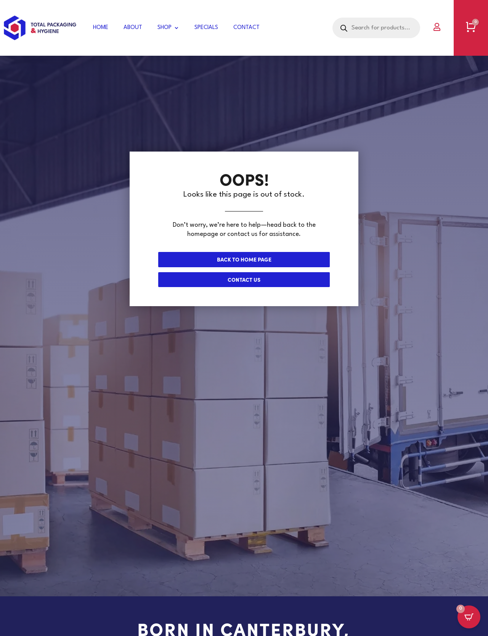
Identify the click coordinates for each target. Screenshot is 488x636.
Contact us (244, 279)
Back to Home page (244, 259)
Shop (164, 28)
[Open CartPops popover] (469, 616)
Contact (246, 28)
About (133, 28)
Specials (206, 28)
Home (100, 28)
